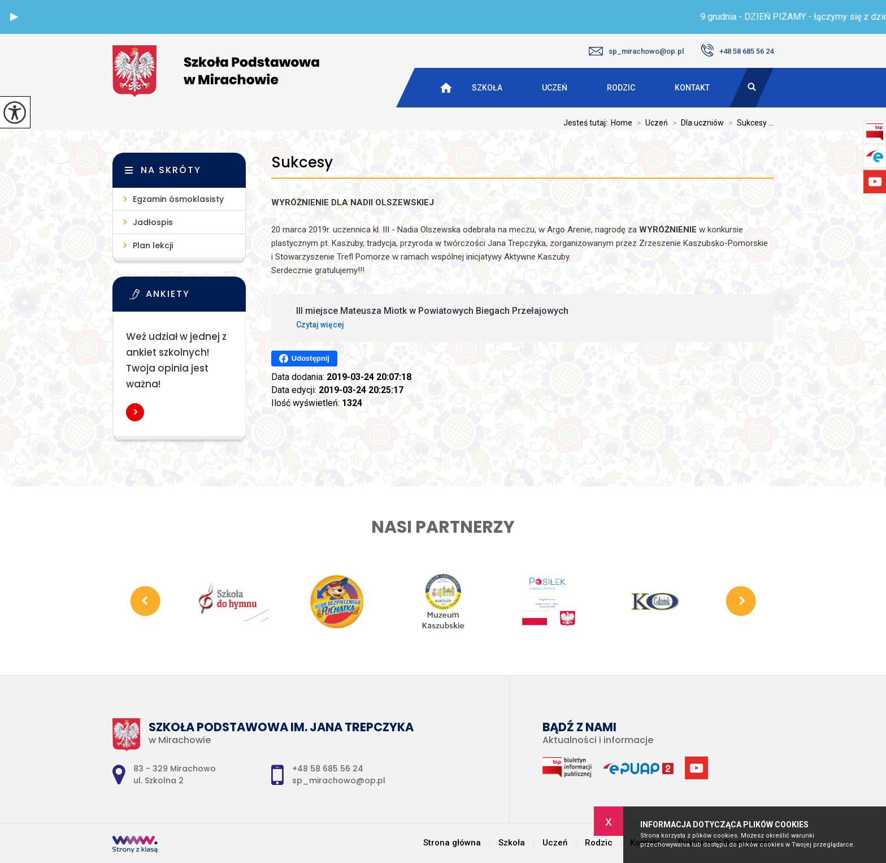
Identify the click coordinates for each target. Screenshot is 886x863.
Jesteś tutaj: (587, 123)
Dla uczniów (696, 123)
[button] (14, 17)
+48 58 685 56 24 (737, 50)
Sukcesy (302, 162)
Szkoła (487, 87)
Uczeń (554, 87)
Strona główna (452, 843)
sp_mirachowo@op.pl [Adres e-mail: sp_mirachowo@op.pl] (338, 780)
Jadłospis (153, 222)
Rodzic (621, 87)
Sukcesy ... (749, 123)
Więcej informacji (135, 412)
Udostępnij (304, 358)
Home (621, 123)
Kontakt (692, 87)
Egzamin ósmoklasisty (178, 199)
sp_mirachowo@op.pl (636, 51)
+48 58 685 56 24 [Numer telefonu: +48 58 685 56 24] (327, 768)
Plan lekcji (153, 245)
